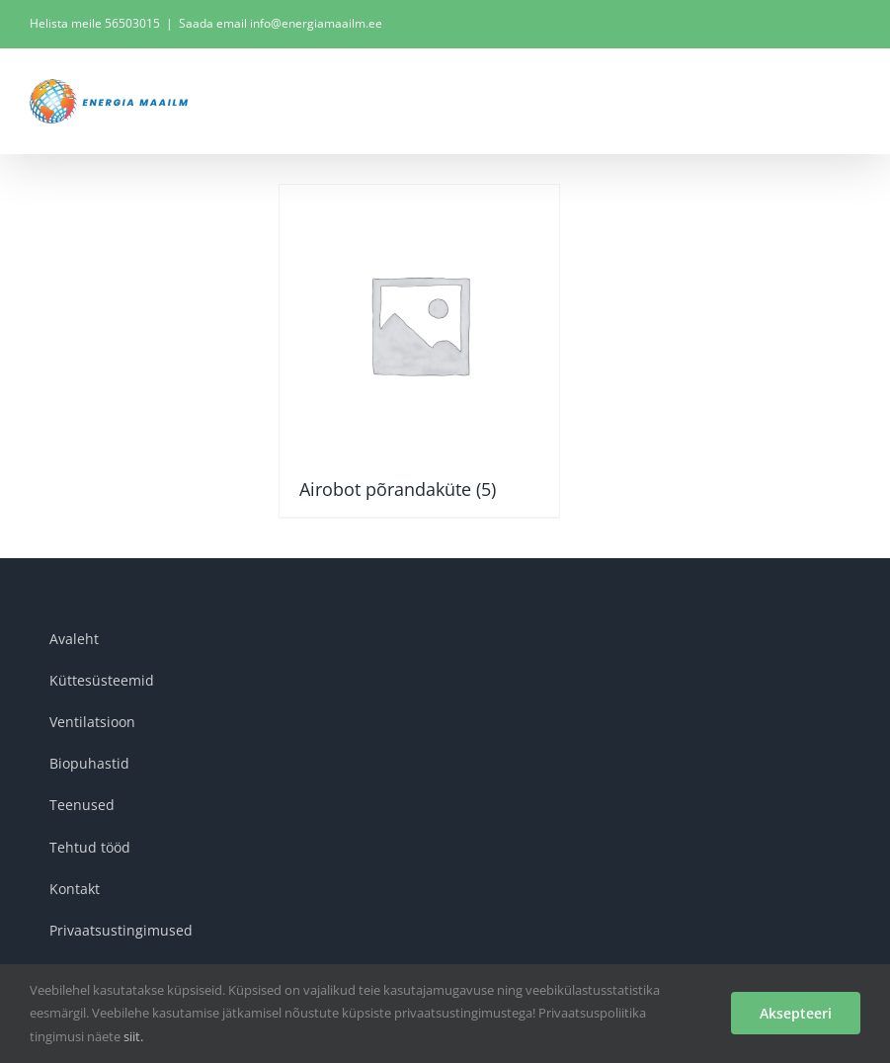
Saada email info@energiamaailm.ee (280, 23)
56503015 (132, 23)
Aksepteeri (796, 1013)
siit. (133, 1036)
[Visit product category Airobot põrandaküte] (419, 351)
